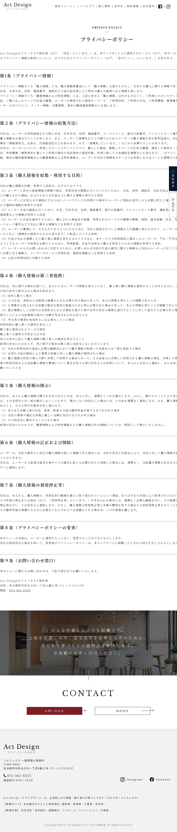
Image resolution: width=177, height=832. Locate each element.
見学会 (118, 6)
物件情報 (133, 6)
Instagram (135, 779)
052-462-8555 (20, 590)
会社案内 (149, 6)
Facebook (163, 779)
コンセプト (87, 6)
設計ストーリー (65, 6)
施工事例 (104, 6)
